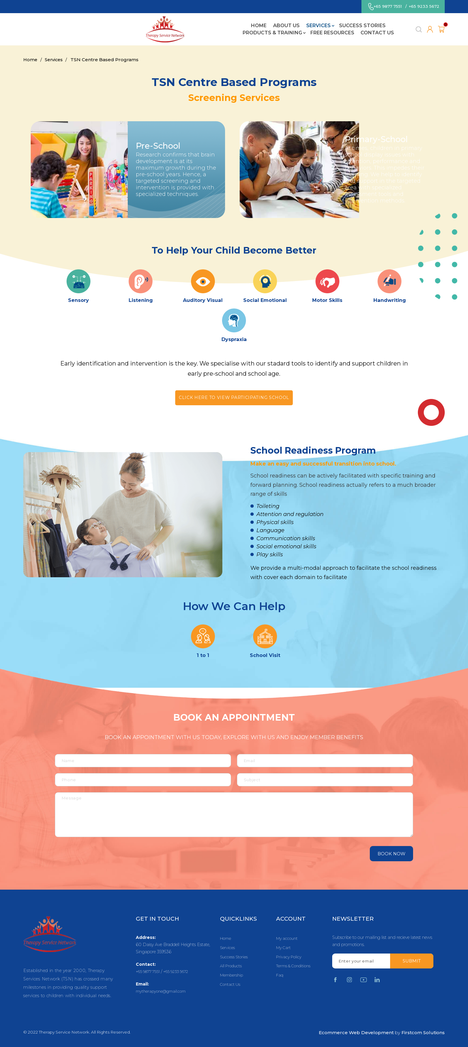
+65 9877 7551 (386, 7)
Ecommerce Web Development (356, 1032)
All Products (232, 967)
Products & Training (256, 31)
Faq (280, 977)
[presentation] (91, 854)
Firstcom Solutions (423, 1032)
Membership (232, 977)
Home (93, 31)
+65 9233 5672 (424, 7)
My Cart (284, 948)
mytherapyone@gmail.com (163, 991)
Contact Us (361, 31)
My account (287, 939)
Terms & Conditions (294, 967)
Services (153, 31)
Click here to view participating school (234, 397)
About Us (120, 31)
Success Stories (196, 31)
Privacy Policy (289, 958)
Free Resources (316, 31)
